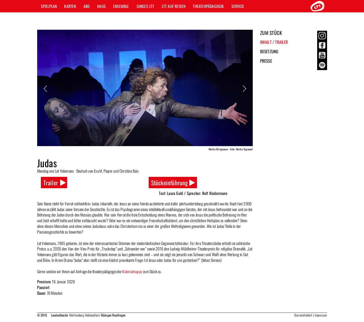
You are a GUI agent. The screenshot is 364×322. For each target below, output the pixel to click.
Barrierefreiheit (303, 315)
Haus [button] (101, 6)
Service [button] (237, 6)
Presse (266, 61)
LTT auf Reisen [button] (174, 6)
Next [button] (244, 88)
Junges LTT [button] (145, 6)
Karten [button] (70, 6)
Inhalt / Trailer (274, 42)
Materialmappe (132, 271)
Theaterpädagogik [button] (208, 6)
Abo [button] (87, 6)
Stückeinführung (169, 182)
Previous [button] (46, 88)
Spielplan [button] (49, 6)
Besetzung (269, 51)
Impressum (321, 315)
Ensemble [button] (121, 6)
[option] (145, 91)
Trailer (50, 182)
